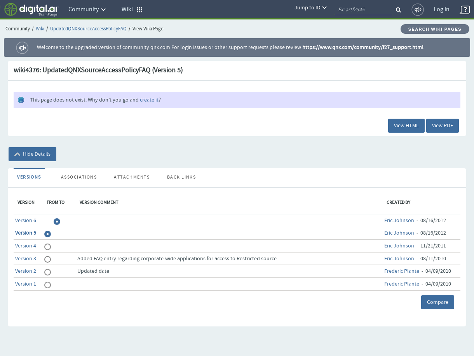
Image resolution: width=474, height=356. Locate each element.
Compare (437, 302)
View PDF (442, 125)
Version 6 (25, 220)
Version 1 (25, 284)
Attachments (132, 177)
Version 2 (25, 271)
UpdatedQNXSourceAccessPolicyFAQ (88, 29)
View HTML (406, 125)
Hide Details (32, 154)
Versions (29, 177)
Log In (442, 9)
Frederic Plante (401, 271)
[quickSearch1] (363, 9)
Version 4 (25, 245)
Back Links (181, 177)
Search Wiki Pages (435, 29)
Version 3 (25, 258)
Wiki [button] (132, 9)
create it (149, 99)
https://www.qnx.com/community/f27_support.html (362, 47)
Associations (79, 177)
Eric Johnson (399, 220)
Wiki (40, 29)
